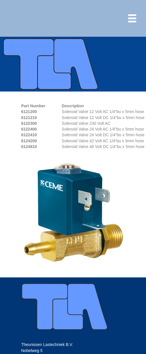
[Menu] (132, 18)
